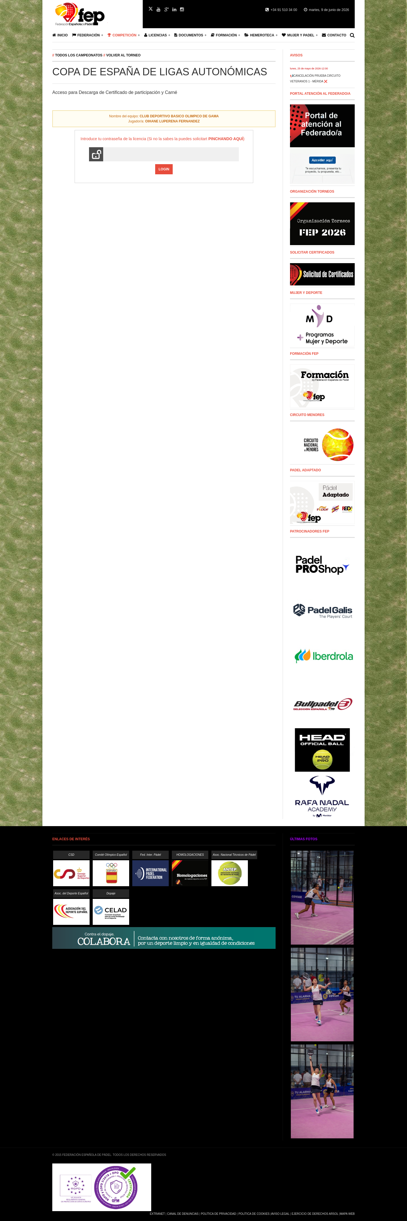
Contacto (334, 35)
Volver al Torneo (123, 55)
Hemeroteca (259, 35)
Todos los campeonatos (78, 55)
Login (164, 169)
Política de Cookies (254, 1213)
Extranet (157, 1213)
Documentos (188, 35)
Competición (122, 35)
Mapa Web (347, 1213)
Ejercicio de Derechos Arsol (315, 1213)
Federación (86, 35)
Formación (224, 35)
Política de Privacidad (218, 1213)
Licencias (155, 35)
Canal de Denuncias (182, 1213)
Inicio (60, 35)
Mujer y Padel (298, 35)
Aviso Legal (280, 1213)
